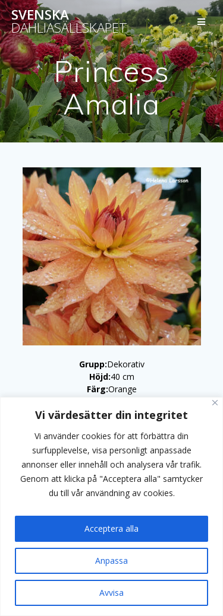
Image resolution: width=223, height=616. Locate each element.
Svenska (69, 21)
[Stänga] (215, 402)
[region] (111, 506)
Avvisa (111, 592)
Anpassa (111, 560)
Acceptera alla (111, 528)
